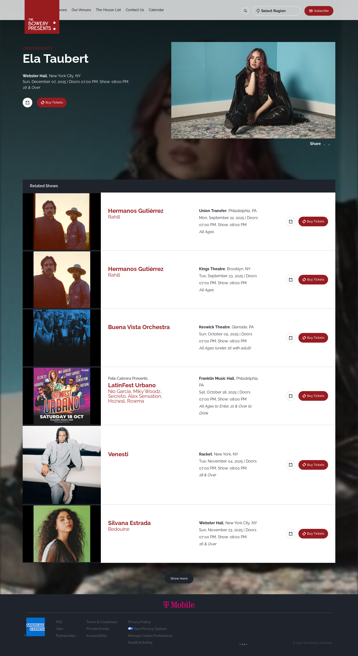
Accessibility (96, 636)
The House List (117, 10)
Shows (70, 10)
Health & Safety (140, 642)
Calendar (165, 10)
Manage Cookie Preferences (150, 636)
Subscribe (321, 11)
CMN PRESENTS (37, 48)
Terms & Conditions (101, 622)
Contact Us (143, 10)
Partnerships (66, 636)
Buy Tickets (54, 102)
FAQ (59, 622)
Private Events (97, 629)
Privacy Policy (139, 622)
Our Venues (90, 10)
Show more (179, 578)
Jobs (59, 629)
